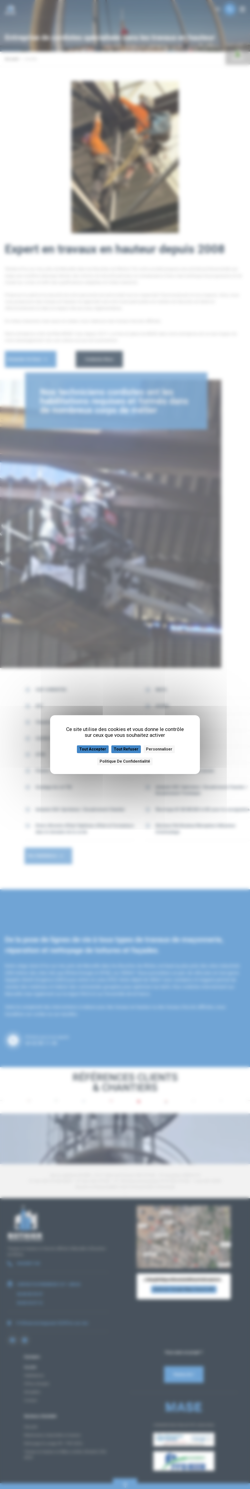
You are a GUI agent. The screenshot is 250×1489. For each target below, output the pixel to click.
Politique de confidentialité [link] (125, 761)
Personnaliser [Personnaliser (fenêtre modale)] (159, 749)
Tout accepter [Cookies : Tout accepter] (92, 749)
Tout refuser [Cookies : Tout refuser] (126, 749)
